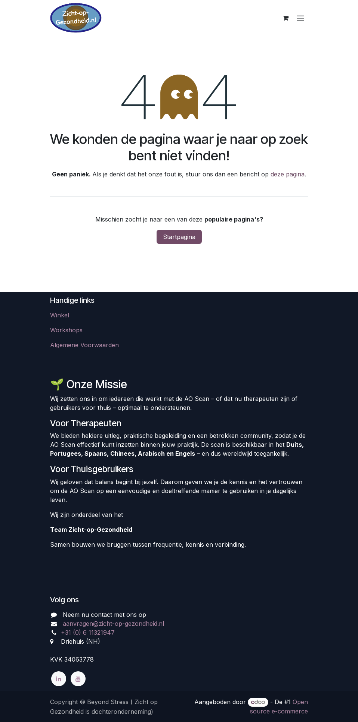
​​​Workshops (66, 330)
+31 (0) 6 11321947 (88, 632)
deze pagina (288, 174)
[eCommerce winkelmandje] (285, 17)
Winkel (59, 315)
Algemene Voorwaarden (84, 345)
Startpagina (179, 237)
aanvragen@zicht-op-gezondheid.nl (113, 623)
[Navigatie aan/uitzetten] (300, 18)
